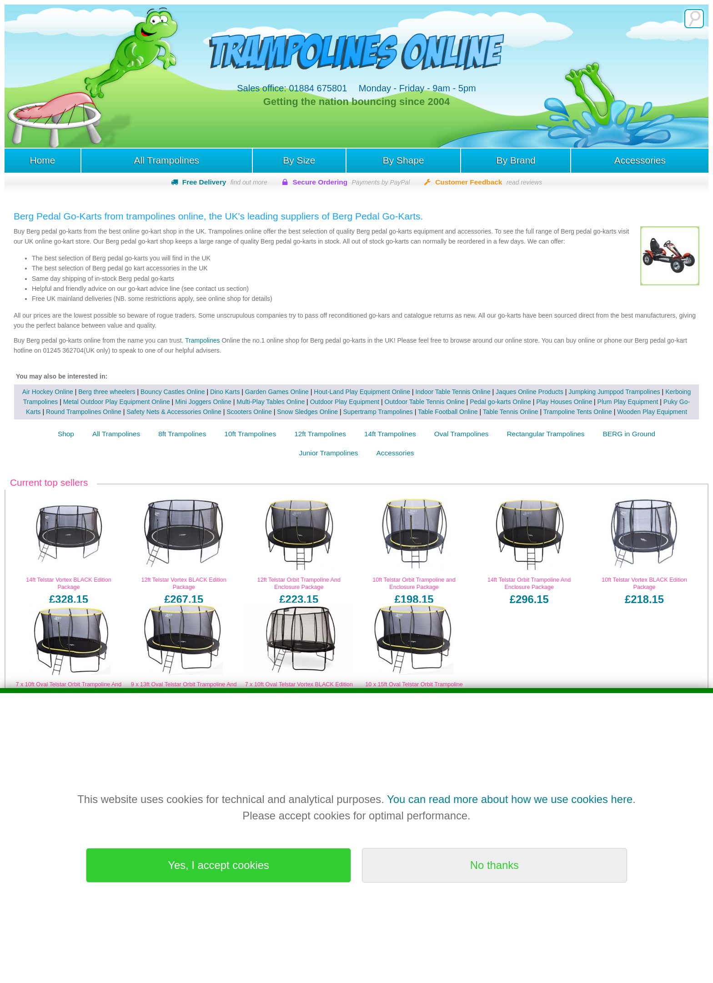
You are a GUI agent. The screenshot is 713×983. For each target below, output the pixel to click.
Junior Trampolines (328, 453)
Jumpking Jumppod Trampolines (614, 392)
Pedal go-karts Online (493, 402)
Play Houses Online (557, 402)
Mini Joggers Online (196, 402)
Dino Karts (225, 392)
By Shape (403, 160)
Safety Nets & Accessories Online (165, 412)
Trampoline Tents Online (569, 412)
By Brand (516, 160)
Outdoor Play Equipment (337, 402)
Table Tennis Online (502, 412)
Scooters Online (241, 412)
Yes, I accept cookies (218, 865)
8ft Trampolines (182, 434)
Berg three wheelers (106, 392)
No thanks (494, 865)
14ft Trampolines (390, 434)
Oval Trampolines (461, 434)
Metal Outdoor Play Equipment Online (108, 402)
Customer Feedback (488, 182)
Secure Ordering (351, 182)
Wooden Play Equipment (644, 412)
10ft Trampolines (250, 434)
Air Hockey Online (47, 392)
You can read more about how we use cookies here (510, 799)
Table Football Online (440, 412)
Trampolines (201, 340)
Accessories (640, 160)
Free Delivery (224, 182)
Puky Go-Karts (677, 402)
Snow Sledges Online (299, 412)
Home (41, 160)
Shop (66, 434)
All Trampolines (166, 160)
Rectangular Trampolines (545, 434)
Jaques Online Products (529, 392)
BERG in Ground (629, 434)
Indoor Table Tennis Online (452, 392)
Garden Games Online (277, 392)
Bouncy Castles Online (173, 392)
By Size (299, 160)
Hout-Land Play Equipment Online (362, 392)
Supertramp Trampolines (369, 412)
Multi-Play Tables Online (263, 402)
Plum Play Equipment (620, 402)
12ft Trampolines (320, 434)
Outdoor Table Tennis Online (417, 402)
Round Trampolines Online (75, 412)
